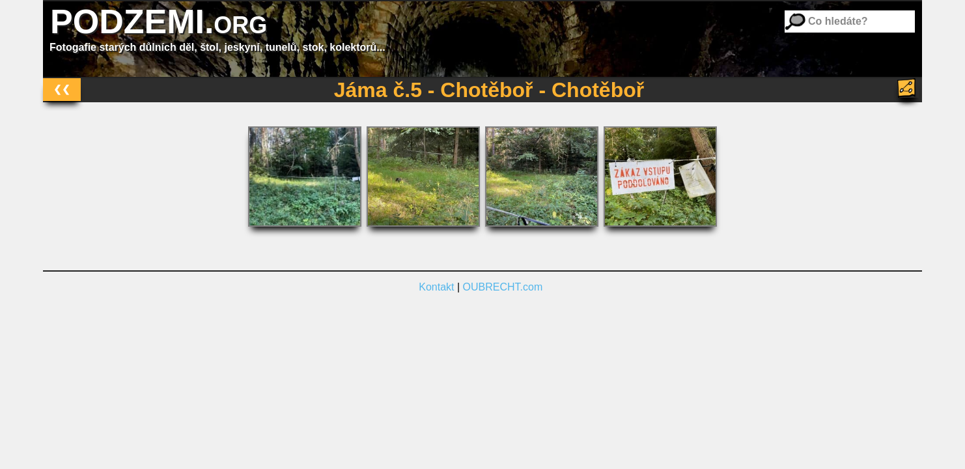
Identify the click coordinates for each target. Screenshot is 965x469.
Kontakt (436, 286)
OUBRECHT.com (503, 286)
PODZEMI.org (158, 21)
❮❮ (61, 88)
